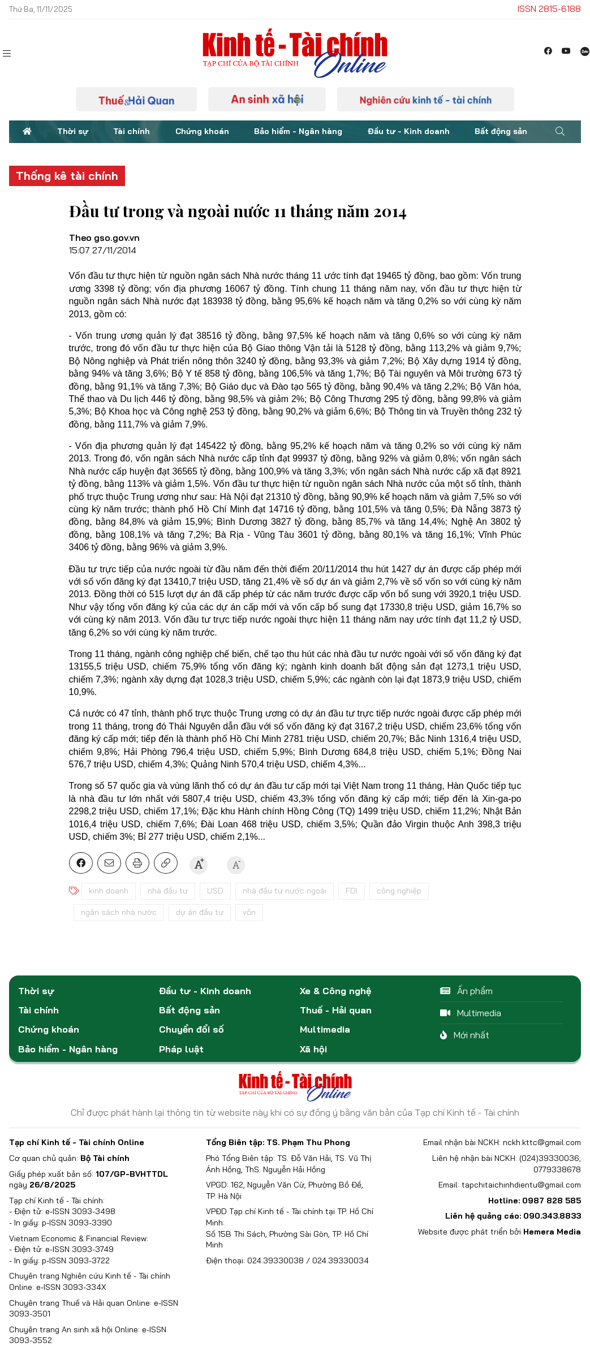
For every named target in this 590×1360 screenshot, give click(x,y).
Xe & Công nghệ (335, 990)
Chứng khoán (202, 131)
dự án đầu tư (199, 912)
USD (215, 891)
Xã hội (313, 1049)
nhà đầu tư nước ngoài (284, 891)
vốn (249, 912)
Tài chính (131, 131)
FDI (352, 891)
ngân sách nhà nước (119, 912)
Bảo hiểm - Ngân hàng (298, 131)
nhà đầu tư (168, 891)
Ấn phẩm (466, 990)
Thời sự (72, 131)
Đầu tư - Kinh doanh (409, 131)
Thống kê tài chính (67, 176)
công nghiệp (399, 891)
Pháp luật (181, 1049)
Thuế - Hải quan (336, 1010)
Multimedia (325, 1029)
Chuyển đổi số (191, 1029)
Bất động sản (501, 131)
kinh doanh (108, 891)
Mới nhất (464, 1034)
